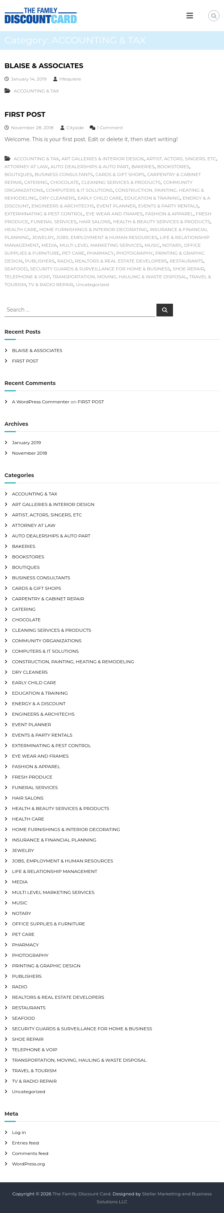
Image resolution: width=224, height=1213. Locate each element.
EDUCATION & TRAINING (152, 198)
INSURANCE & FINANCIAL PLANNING (54, 840)
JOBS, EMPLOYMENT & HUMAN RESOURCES (106, 237)
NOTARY (171, 245)
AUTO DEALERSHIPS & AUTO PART (90, 166)
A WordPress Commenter (40, 401)
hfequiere (70, 79)
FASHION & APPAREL (169, 213)
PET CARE (73, 253)
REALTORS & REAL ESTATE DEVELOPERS (121, 261)
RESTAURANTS (186, 261)
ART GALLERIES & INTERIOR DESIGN (103, 158)
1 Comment (110, 127)
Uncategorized (92, 284)
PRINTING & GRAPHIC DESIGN (46, 965)
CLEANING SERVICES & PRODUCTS (121, 182)
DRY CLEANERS (57, 198)
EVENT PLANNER (115, 206)
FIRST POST (25, 114)
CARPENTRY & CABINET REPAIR (48, 598)
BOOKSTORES (173, 166)
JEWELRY (43, 237)
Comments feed (30, 1153)
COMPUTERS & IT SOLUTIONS (79, 190)
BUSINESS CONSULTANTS (64, 174)
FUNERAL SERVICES (54, 221)
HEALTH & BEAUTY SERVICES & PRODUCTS (161, 221)
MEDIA (49, 245)
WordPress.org (28, 1164)
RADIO (64, 261)
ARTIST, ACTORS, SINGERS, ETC (181, 158)
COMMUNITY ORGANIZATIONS (46, 640)
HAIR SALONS (95, 221)
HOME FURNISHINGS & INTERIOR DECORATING (93, 229)
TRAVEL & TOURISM (34, 1070)
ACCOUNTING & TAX (36, 91)
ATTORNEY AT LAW (26, 166)
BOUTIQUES (18, 174)
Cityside (75, 127)
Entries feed (25, 1143)
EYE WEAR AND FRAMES (114, 213)
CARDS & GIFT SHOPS (119, 174)
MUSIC (151, 245)
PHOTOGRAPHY (134, 253)
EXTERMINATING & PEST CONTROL (44, 213)
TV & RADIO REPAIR (51, 284)
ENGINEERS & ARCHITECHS (63, 206)
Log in (19, 1132)
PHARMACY (100, 253)
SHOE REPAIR (188, 269)
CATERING (36, 182)
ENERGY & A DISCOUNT (39, 703)
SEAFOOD (16, 269)
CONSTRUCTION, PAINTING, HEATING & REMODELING (73, 661)
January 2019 (26, 442)
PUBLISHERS (40, 261)
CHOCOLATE (64, 182)
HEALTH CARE (21, 229)
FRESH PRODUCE (32, 777)
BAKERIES (143, 166)
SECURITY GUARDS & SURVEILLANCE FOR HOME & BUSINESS (100, 269)
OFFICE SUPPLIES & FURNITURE (48, 924)
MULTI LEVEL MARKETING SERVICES (101, 245)
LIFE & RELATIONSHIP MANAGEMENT (54, 871)
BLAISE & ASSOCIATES (44, 66)
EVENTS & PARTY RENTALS (168, 206)
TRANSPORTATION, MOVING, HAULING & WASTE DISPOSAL (119, 276)
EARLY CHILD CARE (99, 198)
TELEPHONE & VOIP (27, 276)
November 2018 (29, 453)
